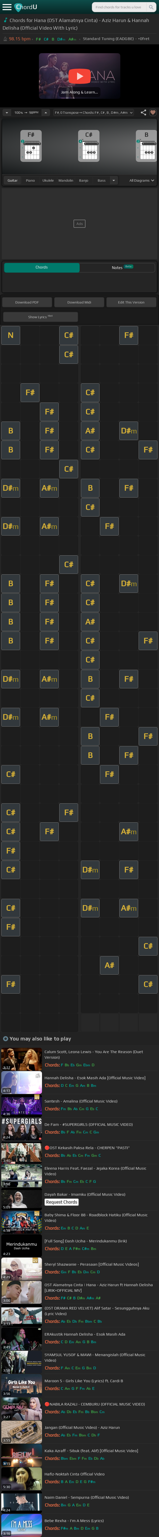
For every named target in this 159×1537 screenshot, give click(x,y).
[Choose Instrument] (114, 180)
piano (30, 180)
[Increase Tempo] (45, 112)
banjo (83, 180)
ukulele (48, 180)
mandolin (66, 180)
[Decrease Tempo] (7, 112)
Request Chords (61, 1202)
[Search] (150, 7)
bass (102, 180)
